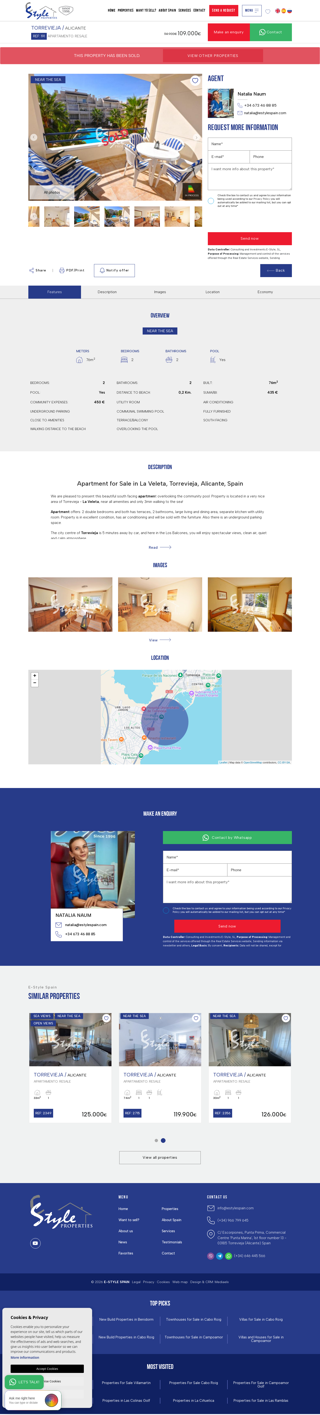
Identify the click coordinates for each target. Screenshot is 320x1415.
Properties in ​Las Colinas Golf (126, 1401)
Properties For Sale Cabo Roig (193, 1383)
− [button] (34, 683)
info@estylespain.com (236, 1208)
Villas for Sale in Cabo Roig (261, 1320)
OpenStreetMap (253, 762)
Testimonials (172, 1243)
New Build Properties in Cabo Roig (126, 1338)
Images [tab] (160, 292)
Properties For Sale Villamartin (126, 1383)
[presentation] (233, 220)
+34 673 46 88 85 (257, 105)
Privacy (148, 1282)
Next (197, 137)
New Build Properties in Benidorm (126, 1320)
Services (185, 11)
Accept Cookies (47, 1368)
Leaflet (223, 762)
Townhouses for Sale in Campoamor (193, 1338)
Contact (199, 11)
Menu (252, 11)
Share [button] (37, 270)
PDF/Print (72, 270)
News (123, 1243)
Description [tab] (107, 292)
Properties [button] (126, 11)
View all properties (159, 1158)
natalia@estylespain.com (262, 113)
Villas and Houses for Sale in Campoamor (261, 1339)
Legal (136, 1282)
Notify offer (114, 270)
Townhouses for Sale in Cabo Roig (194, 1320)
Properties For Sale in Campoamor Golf (261, 1385)
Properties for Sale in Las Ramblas (261, 1401)
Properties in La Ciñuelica (193, 1401)
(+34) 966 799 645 (233, 1221)
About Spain (167, 11)
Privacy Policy (262, 198)
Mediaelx (222, 1282)
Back (276, 270)
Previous (33, 137)
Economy (265, 292)
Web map (180, 1282)
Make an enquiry (229, 32)
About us (126, 1231)
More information (25, 1357)
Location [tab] (213, 292)
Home (111, 11)
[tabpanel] (70, 1068)
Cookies (163, 1282)
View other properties (213, 55)
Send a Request (223, 11)
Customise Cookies (47, 1381)
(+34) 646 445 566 (249, 1256)
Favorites (126, 1254)
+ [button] (34, 676)
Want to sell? (146, 11)
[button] (160, 640)
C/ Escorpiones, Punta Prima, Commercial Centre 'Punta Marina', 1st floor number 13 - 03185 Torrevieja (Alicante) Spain (252, 1238)
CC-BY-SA (284, 762)
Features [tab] (54, 292)
